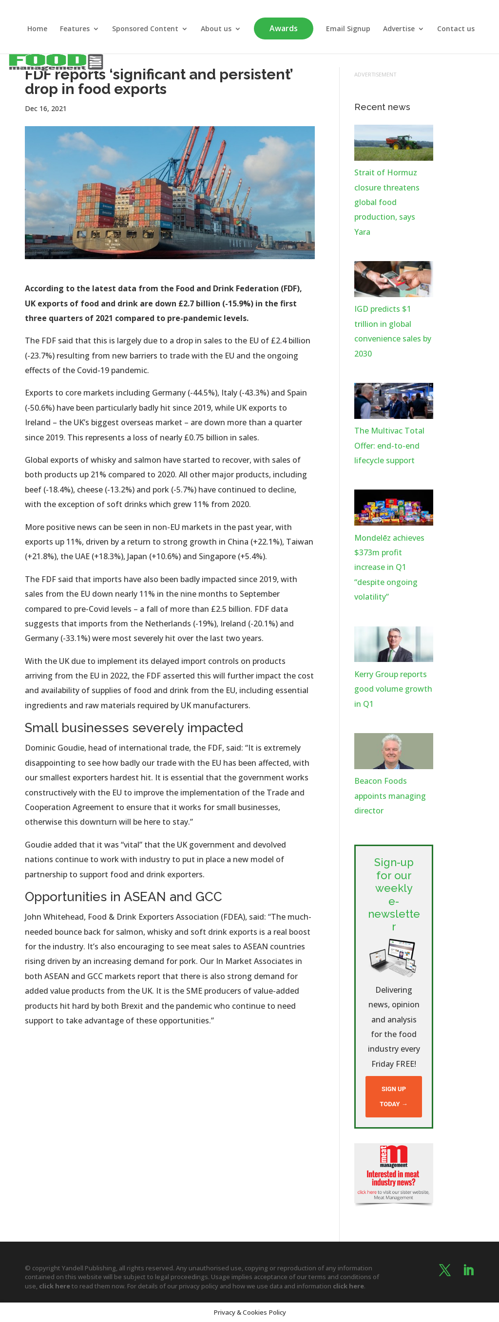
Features (75, 29)
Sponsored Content (145, 29)
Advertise (399, 29)
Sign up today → (393, 1096)
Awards (283, 28)
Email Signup (348, 29)
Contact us (456, 29)
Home (37, 29)
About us (216, 29)
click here (54, 1286)
